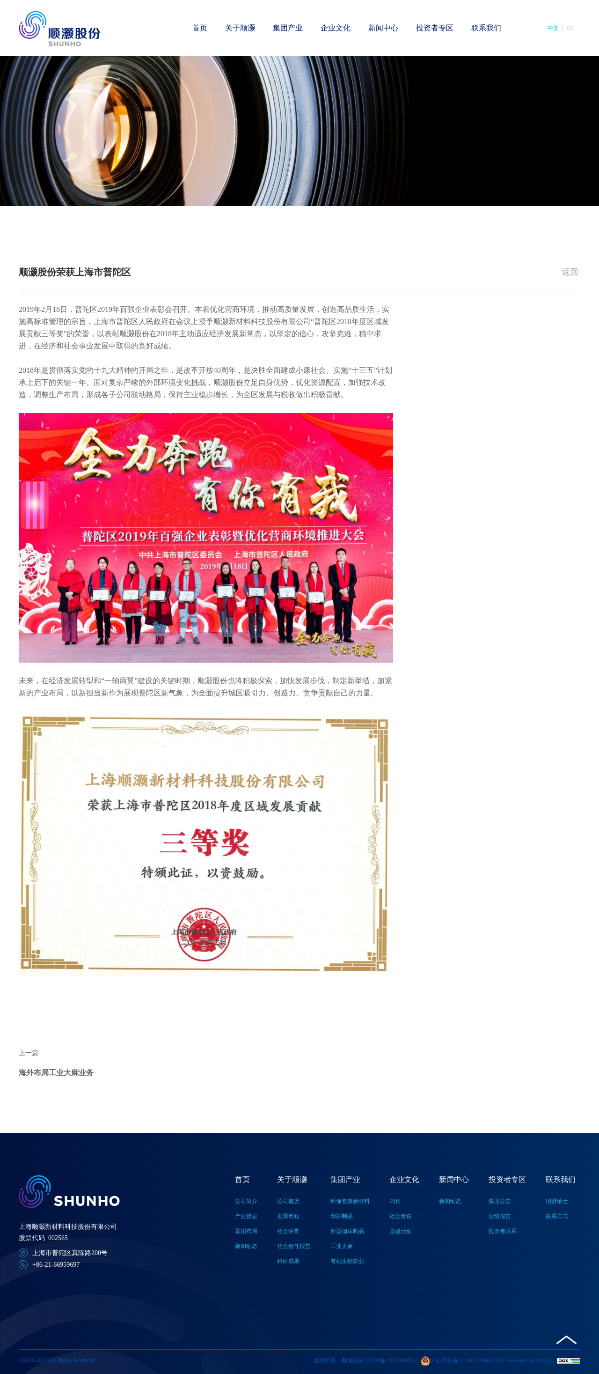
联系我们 (486, 28)
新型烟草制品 (347, 1231)
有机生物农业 (347, 1261)
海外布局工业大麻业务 (56, 1073)
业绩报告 (500, 1216)
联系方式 (557, 1216)
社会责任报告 (294, 1246)
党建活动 (400, 1231)
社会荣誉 (288, 1231)
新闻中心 (383, 28)
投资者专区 (434, 28)
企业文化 (336, 28)
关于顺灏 (240, 28)
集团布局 (246, 1231)
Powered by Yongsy (529, 1360)
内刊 (395, 1201)
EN (570, 28)
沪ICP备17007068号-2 (391, 1360)
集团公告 (500, 1201)
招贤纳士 (557, 1201)
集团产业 (288, 28)
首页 (199, 28)
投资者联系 (503, 1231)
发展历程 (288, 1216)
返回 (570, 272)
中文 (553, 28)
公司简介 (246, 1201)
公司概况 (288, 1201)
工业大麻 (341, 1246)
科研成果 (288, 1261)
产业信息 (246, 1216)
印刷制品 (341, 1216)
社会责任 (400, 1216)
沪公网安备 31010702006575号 (462, 1361)
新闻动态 (246, 1246)
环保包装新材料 (350, 1201)
